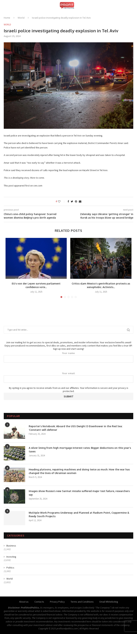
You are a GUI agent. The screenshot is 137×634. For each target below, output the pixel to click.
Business (11, 545)
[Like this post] (61, 201)
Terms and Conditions (82, 601)
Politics (10, 567)
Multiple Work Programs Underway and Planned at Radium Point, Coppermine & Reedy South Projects (79, 514)
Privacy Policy (57, 601)
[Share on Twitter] (72, 201)
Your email (68, 377)
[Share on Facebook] (68, 201)
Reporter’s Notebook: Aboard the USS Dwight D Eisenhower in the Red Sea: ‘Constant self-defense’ (75, 428)
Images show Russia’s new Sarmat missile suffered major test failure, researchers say (79, 493)
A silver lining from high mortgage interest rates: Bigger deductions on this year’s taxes (80, 449)
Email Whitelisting (109, 601)
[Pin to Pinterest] (76, 201)
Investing (11, 556)
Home (7, 17)
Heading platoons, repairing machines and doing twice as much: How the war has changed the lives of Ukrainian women (79, 471)
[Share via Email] (80, 201)
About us (24, 601)
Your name (68, 357)
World (21, 17)
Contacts (39, 601)
